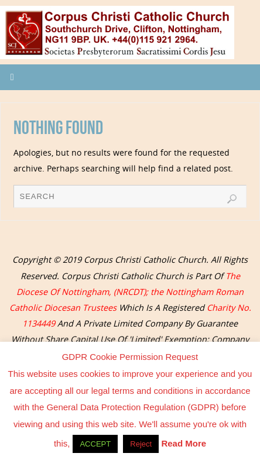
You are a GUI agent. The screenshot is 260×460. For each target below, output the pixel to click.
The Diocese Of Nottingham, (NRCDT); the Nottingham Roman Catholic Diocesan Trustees (126, 291)
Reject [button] (141, 444)
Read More (183, 443)
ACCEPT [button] (95, 444)
